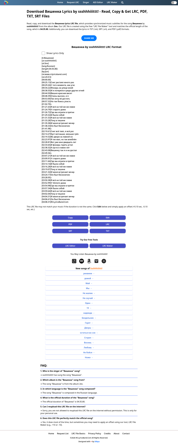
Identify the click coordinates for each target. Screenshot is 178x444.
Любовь (88, 347)
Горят (87, 322)
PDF (70, 224)
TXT (107, 231)
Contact (126, 433)
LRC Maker (112, 2)
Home (60, 2)
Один (87, 303)
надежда (87, 313)
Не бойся (87, 352)
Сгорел (87, 337)
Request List (62, 433)
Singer (86, 2)
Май (88, 283)
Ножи (87, 357)
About (116, 433)
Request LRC (73, 2)
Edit (108, 217)
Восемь (87, 342)
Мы (87, 288)
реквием (87, 273)
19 (88, 308)
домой (87, 278)
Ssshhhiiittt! (96, 268)
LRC (107, 224)
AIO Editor (98, 2)
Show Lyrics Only (55, 53)
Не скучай (88, 298)
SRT (70, 231)
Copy (70, 217)
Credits (107, 433)
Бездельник (88, 318)
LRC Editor (70, 245)
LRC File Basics (78, 433)
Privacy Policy (94, 433)
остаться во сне (87, 332)
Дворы (87, 327)
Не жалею (88, 293)
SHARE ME (89, 38)
